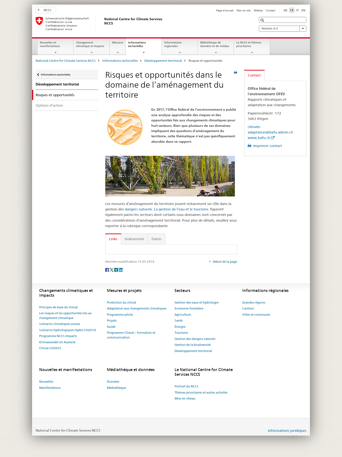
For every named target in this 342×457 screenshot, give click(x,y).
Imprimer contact (267, 145)
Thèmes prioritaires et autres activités (201, 392)
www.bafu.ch (259, 137)
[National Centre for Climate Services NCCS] (103, 23)
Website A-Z (282, 28)
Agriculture (183, 314)
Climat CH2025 (50, 348)
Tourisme (181, 332)
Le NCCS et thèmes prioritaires (248, 44)
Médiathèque (116, 388)
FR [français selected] (292, 10)
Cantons (248, 308)
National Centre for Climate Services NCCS (66, 60)
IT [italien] (297, 10)
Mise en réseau (185, 398)
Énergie (180, 326)
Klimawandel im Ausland (57, 342)
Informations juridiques (287, 430)
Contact (270, 10)
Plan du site (244, 10)
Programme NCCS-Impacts (58, 336)
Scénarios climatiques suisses (59, 324)
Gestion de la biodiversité (193, 345)
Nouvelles (46, 381)
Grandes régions (253, 302)
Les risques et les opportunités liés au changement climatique (65, 315)
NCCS (45, 10)
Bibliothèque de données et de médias (214, 44)
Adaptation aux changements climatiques (136, 308)
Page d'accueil (224, 10)
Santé (179, 320)
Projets (112, 320)
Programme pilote (120, 314)
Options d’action (49, 105)
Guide (111, 326)
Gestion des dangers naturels (195, 339)
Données (113, 381)
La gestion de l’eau (169, 209)
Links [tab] (113, 239)
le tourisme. (199, 209)
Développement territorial (163, 60)
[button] (263, 20)
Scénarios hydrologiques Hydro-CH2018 (67, 330)
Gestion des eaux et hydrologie (196, 302)
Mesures (117, 42)
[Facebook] (107, 269)
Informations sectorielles (140, 46)
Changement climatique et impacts (90, 44)
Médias (258, 10)
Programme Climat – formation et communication (131, 335)
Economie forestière (189, 308)
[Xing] (116, 269)
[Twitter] (112, 269)
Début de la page (224, 261)
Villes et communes (256, 314)
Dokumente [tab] (134, 239)
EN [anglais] (303, 10)
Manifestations (50, 388)
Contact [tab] (254, 75)
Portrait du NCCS (187, 386)
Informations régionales (172, 44)
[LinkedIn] (121, 269)
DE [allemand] (285, 10)
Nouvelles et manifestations (50, 44)
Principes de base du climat (58, 307)
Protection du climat (121, 302)
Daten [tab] (157, 239)
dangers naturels (138, 209)
